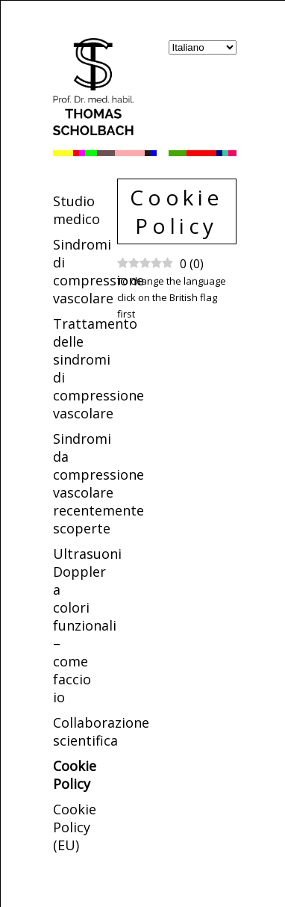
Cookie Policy (74, 775)
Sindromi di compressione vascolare (98, 271)
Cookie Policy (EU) (74, 827)
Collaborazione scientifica (101, 731)
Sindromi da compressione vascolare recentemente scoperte (98, 483)
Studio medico (76, 210)
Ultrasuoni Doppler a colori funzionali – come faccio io (87, 625)
